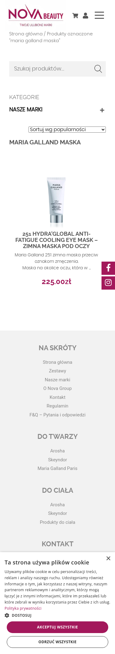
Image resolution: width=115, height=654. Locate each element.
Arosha (57, 451)
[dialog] (57, 603)
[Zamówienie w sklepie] (67, 129)
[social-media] (108, 268)
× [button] (108, 558)
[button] (57, 615)
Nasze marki (25, 110)
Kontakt (58, 397)
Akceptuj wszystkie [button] (57, 627)
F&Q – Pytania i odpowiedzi (57, 415)
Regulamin (57, 406)
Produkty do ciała (57, 522)
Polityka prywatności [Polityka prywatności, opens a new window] (23, 608)
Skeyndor (57, 460)
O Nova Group (57, 388)
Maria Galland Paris (57, 468)
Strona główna (26, 34)
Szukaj (98, 69)
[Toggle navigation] (99, 15)
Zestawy (57, 371)
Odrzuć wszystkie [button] (57, 641)
